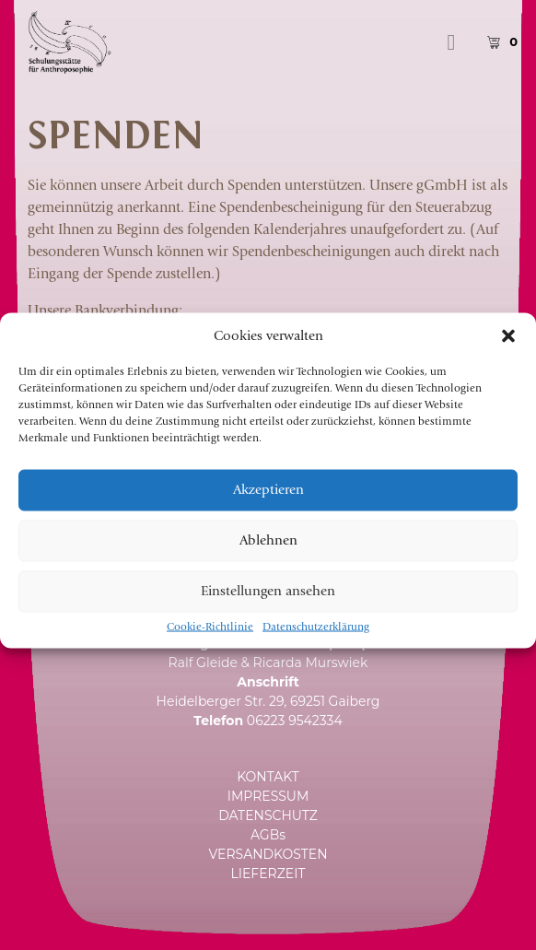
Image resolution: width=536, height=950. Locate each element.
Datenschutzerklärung (315, 643)
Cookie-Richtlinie (210, 643)
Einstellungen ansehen (268, 608)
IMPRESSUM (268, 796)
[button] (508, 352)
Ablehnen (268, 557)
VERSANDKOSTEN (267, 854)
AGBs (268, 835)
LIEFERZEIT (268, 873)
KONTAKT (268, 776)
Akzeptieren (268, 506)
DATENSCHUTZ (268, 815)
